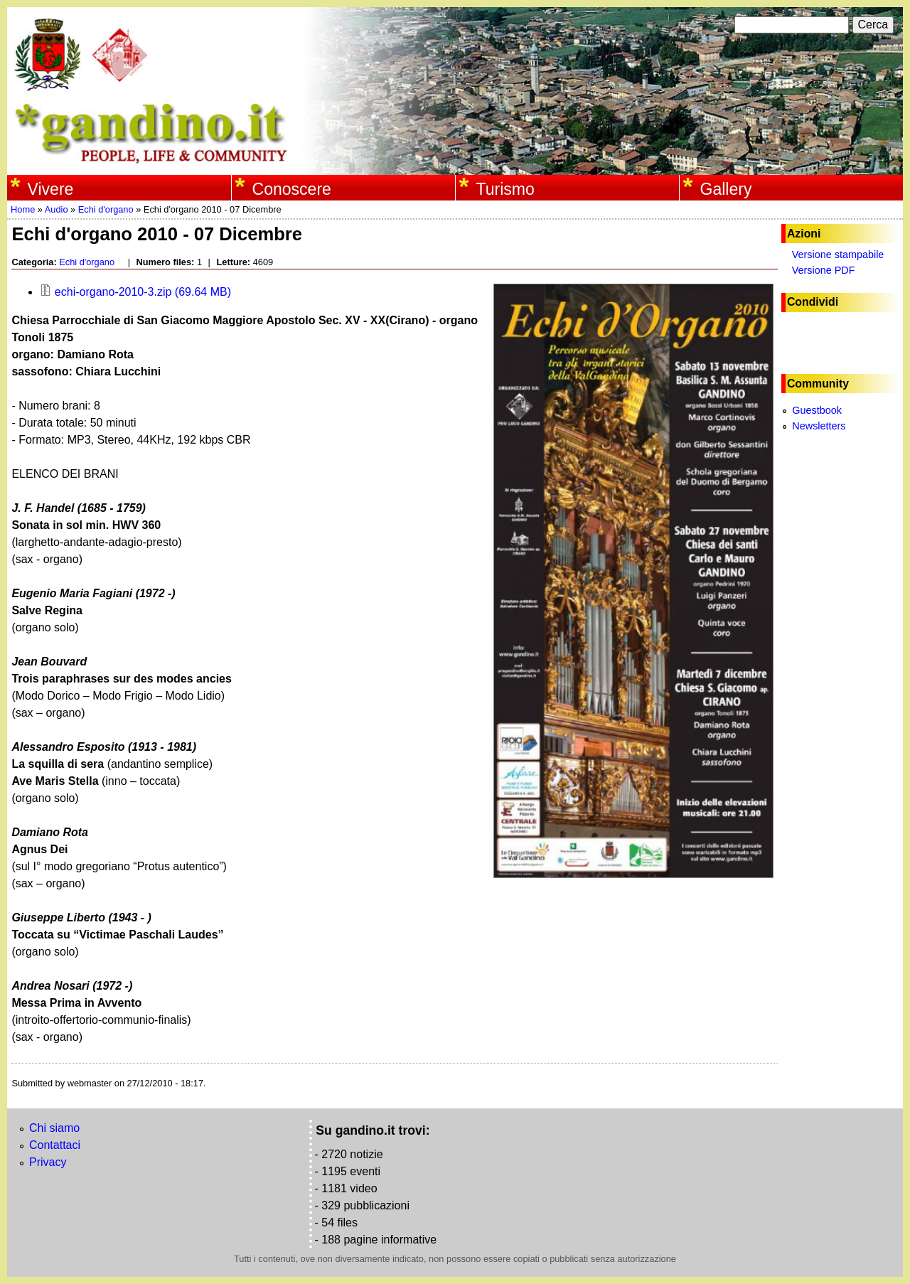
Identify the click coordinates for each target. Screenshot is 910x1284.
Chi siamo (54, 1128)
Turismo (505, 189)
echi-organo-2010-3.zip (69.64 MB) (135, 292)
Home (23, 209)
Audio (56, 209)
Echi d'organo (106, 209)
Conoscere (291, 189)
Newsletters (818, 426)
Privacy (47, 1162)
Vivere (51, 189)
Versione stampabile (838, 254)
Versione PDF (823, 270)
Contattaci (54, 1145)
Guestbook (817, 410)
